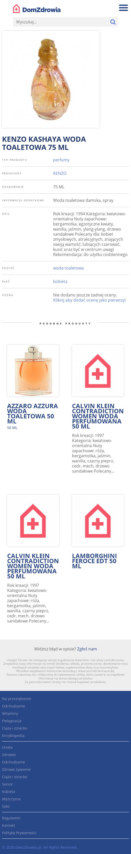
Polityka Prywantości (19, 832)
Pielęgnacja (11, 720)
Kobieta (8, 791)
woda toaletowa (68, 268)
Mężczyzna (11, 798)
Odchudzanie (13, 706)
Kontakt (8, 825)
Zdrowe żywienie (16, 769)
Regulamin (11, 818)
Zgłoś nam (87, 649)
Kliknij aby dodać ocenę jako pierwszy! (89, 300)
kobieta (60, 281)
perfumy (61, 160)
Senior (7, 784)
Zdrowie (9, 754)
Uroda (7, 747)
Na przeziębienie (16, 698)
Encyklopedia (13, 735)
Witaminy (10, 713)
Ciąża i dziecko (14, 728)
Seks (6, 806)
